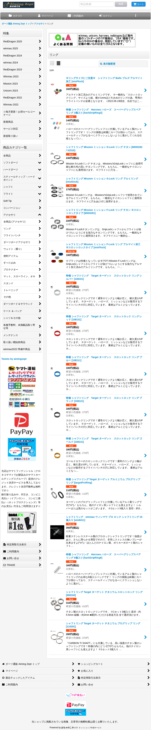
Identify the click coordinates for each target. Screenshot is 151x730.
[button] (136, 16)
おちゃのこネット (69, 727)
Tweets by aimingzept (14, 359)
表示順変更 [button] (107, 63)
